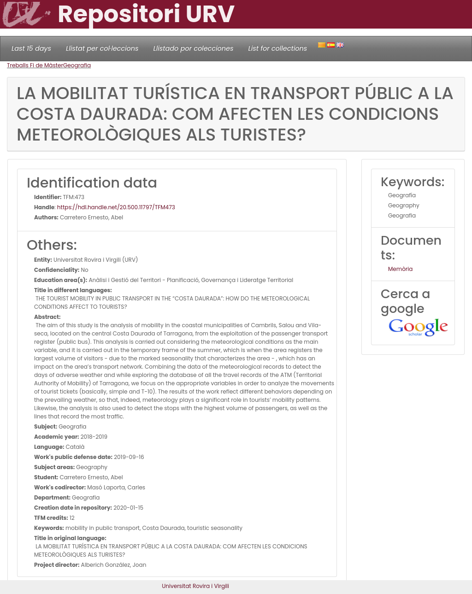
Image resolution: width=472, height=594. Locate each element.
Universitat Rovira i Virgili (195, 586)
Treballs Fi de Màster (35, 65)
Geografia (77, 65)
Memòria (400, 269)
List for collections (277, 48)
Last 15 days (31, 48)
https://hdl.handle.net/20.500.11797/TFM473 (116, 207)
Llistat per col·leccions (102, 48)
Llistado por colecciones (193, 48)
